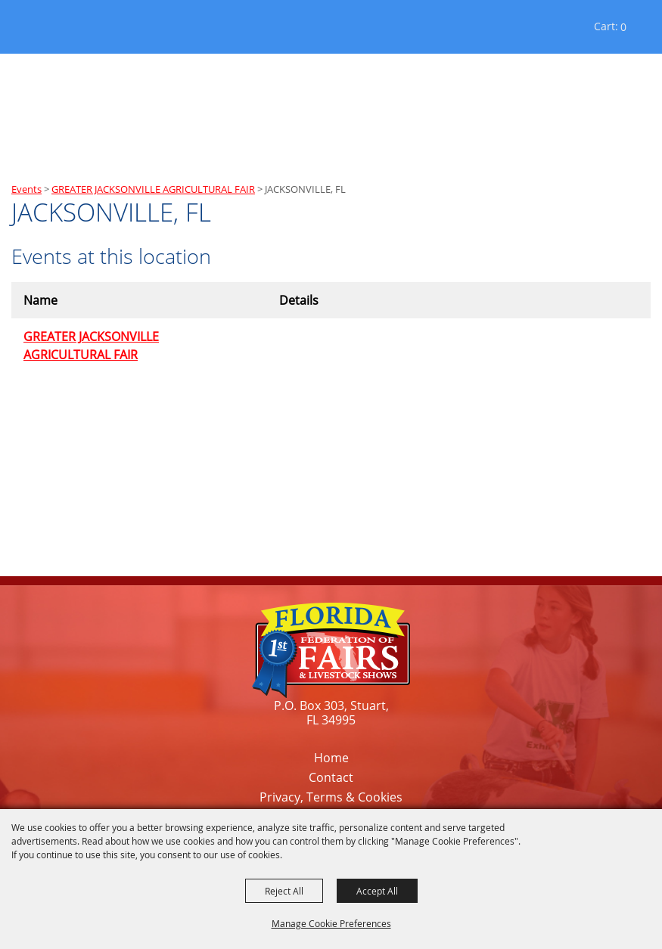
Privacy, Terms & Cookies (331, 797)
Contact (331, 777)
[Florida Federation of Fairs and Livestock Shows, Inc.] (51, 30)
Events (26, 189)
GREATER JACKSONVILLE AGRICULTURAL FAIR (153, 189)
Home (331, 757)
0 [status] (623, 27)
